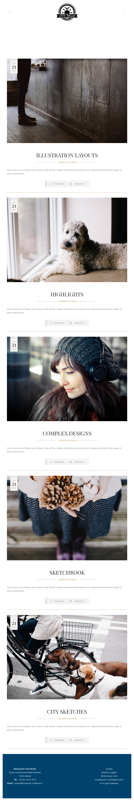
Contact (109, 769)
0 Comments (59, 184)
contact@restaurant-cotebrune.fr (28, 783)
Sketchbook (67, 572)
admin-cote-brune (69, 162)
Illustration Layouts (67, 155)
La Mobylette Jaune (114, 779)
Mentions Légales (109, 772)
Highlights (67, 294)
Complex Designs (67, 433)
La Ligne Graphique (110, 783)
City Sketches (67, 711)
